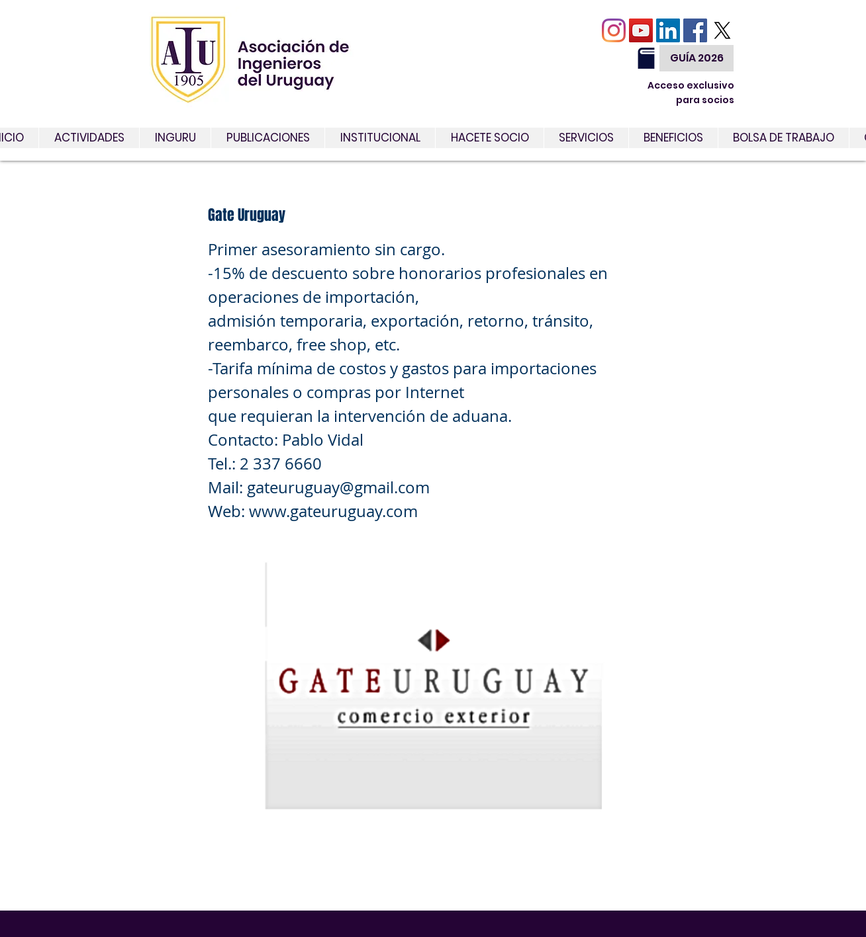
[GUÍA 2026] (696, 58)
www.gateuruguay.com (333, 511)
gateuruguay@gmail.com (338, 487)
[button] (586, 138)
